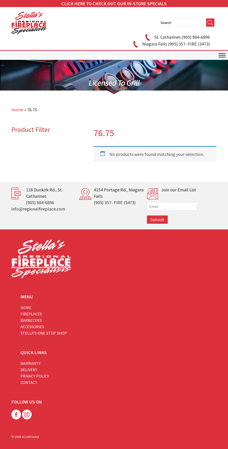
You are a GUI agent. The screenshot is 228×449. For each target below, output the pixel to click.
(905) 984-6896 (40, 202)
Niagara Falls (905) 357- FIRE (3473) (171, 44)
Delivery (28, 369)
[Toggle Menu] (222, 55)
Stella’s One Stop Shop (43, 333)
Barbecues (31, 320)
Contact (28, 382)
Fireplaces (31, 314)
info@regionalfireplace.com (38, 209)
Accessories (32, 326)
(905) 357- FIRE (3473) (115, 202)
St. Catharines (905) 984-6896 (177, 37)
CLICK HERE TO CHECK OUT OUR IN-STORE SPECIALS (114, 3)
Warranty (30, 363)
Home (17, 109)
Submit (157, 219)
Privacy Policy (34, 376)
